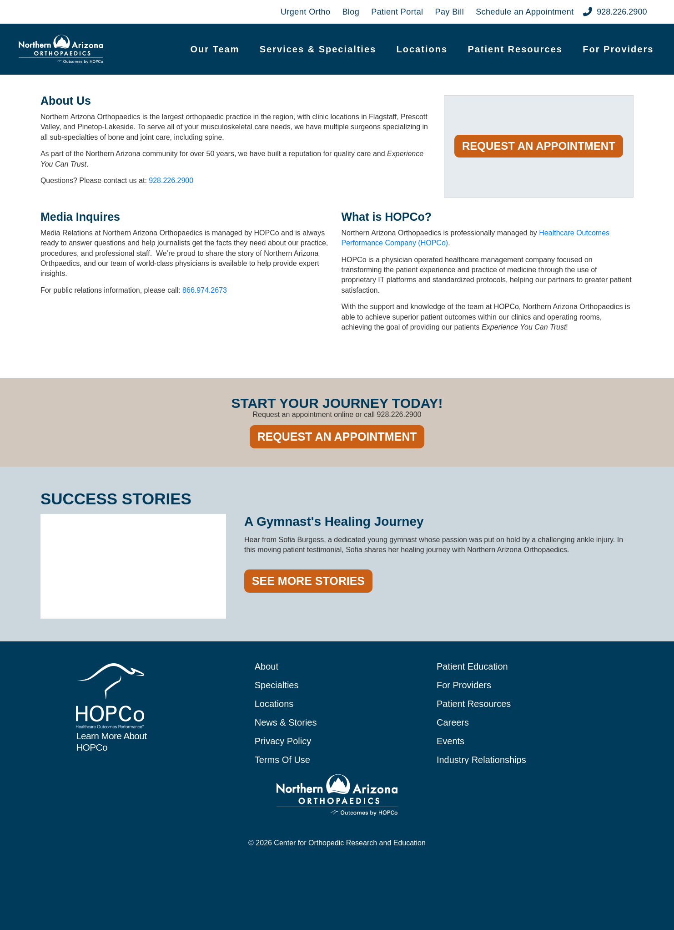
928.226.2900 (171, 180)
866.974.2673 (204, 290)
